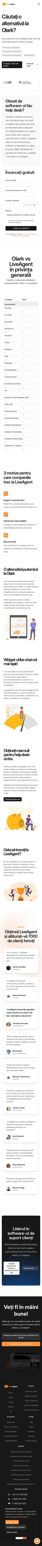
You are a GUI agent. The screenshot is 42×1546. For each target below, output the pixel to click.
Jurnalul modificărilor (31, 1405)
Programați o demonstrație (21, 1344)
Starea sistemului (31, 1401)
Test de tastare (31, 1441)
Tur (11, 1411)
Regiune (8, 211)
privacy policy (22, 1517)
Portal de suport (31, 1391)
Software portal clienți (21, 1479)
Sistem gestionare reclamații (21, 1475)
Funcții (10, 1402)
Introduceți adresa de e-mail (15, 190)
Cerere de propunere (31, 1410)
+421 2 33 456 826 (19, 1494)
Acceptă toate (12, 1522)
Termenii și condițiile (28, 234)
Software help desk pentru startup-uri (21, 1484)
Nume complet (10, 180)
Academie (31, 1431)
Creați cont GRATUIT (21, 228)
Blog (31, 1422)
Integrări (11, 1407)
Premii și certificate (11, 1427)
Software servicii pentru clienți (21, 1456)
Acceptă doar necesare (16, 1527)
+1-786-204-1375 (18, 1503)
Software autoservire (21, 1465)
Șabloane (31, 1436)
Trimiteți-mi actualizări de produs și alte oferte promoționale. (20, 221)
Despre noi (11, 1422)
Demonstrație (30, 1268)
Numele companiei (12, 200)
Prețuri (10, 1397)
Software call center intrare (21, 1470)
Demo (11, 1393)
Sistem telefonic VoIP (21, 1461)
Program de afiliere (11, 1436)
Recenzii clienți (10, 1431)
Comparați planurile (12, 799)
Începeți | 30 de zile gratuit (10, 65)
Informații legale (11, 1441)
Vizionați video (33, 65)
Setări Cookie (12, 1532)
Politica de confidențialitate (20, 236)
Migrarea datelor (31, 1396)
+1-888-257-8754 (18, 1499)
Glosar (31, 1427)
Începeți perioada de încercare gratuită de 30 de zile (11, 1268)
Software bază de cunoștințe (21, 1452)
